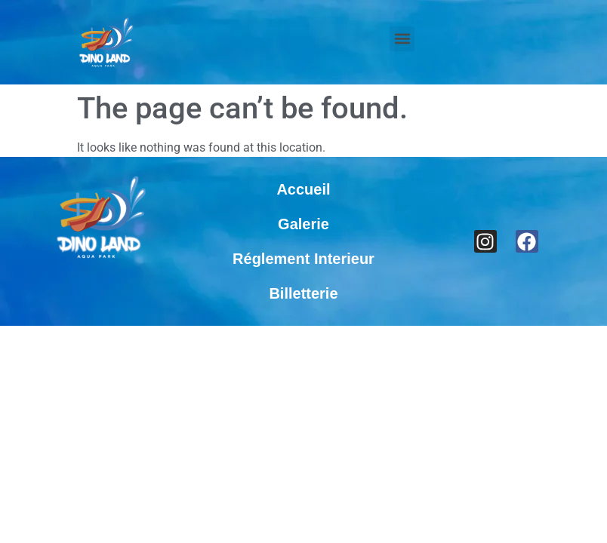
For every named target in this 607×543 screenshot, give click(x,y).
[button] (402, 38)
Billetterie (303, 293)
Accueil (303, 189)
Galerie (303, 224)
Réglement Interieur (303, 258)
